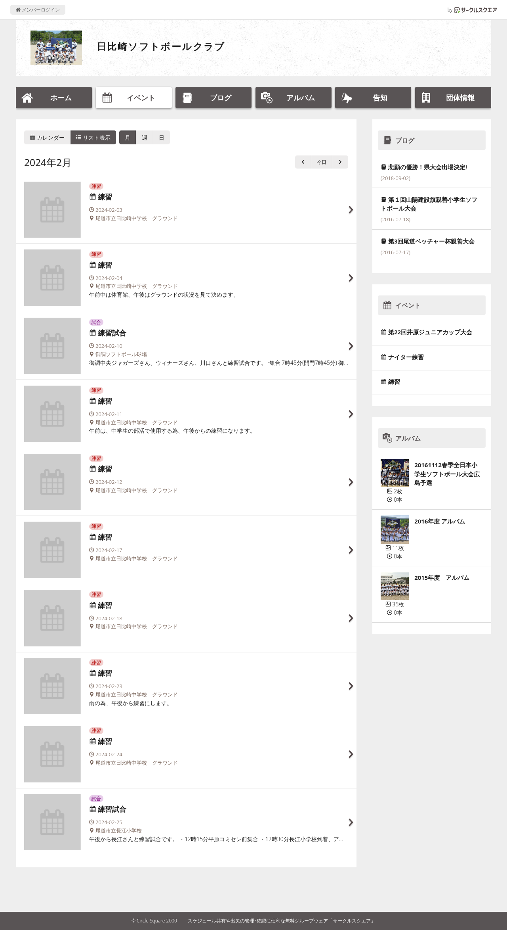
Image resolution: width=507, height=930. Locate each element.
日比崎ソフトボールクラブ (161, 46)
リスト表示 (93, 137)
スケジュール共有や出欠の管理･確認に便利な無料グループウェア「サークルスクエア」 (281, 920)
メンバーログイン (38, 9)
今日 (321, 162)
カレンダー (47, 137)
